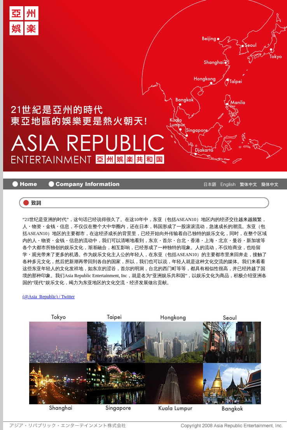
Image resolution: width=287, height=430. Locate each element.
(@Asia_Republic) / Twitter (49, 296)
